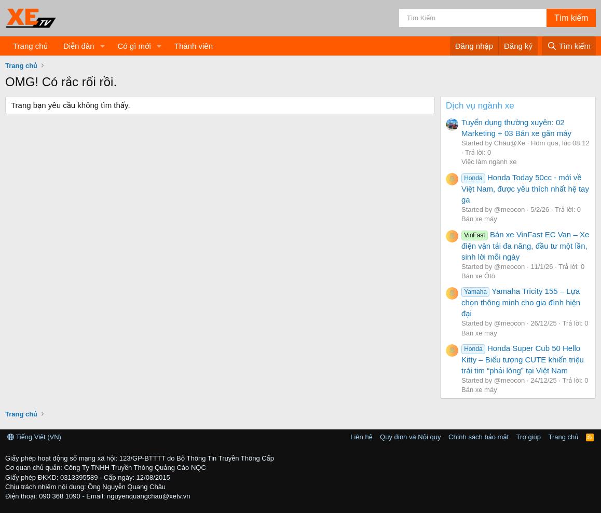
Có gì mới (134, 46)
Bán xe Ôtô (478, 276)
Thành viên (193, 46)
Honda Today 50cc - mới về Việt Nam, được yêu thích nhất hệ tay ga (525, 188)
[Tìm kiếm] (473, 18)
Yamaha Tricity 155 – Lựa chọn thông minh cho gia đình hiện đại (520, 302)
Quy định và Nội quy (410, 437)
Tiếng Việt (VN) (34, 437)
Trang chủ (30, 46)
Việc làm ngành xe (488, 162)
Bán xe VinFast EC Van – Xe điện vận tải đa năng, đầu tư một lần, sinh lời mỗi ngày (525, 245)
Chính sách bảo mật (478, 437)
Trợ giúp (528, 437)
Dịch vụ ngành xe (480, 106)
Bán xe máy (479, 219)
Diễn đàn (78, 46)
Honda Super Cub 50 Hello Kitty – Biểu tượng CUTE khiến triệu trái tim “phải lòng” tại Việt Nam (522, 359)
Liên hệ (361, 437)
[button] (102, 46)
